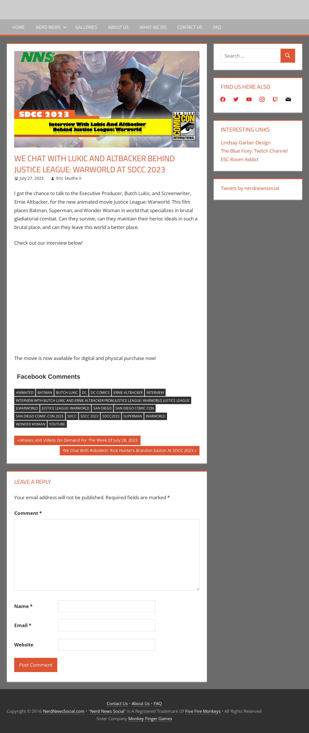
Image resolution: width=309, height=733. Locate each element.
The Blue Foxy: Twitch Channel (254, 151)
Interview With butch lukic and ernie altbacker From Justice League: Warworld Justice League (102, 400)
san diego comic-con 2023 (39, 416)
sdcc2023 (111, 416)
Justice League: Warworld (65, 408)
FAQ (217, 27)
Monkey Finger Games (150, 718)
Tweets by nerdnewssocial (250, 188)
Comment (28, 513)
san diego (102, 408)
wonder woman (30, 424)
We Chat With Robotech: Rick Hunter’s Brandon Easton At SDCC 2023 (128, 451)
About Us (118, 27)
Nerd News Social (107, 711)
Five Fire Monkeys (203, 711)
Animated (25, 392)
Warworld (155, 416)
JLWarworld (27, 408)
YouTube (57, 424)
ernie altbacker (128, 392)
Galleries (86, 27)
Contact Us (189, 27)
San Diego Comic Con (135, 408)
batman (45, 392)
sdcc (72, 416)
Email (22, 625)
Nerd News (51, 27)
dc (84, 392)
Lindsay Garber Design (246, 142)
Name (23, 606)
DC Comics (100, 392)
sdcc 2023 (89, 416)
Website (23, 644)
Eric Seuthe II (68, 178)
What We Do (153, 27)
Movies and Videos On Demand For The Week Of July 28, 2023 (78, 441)
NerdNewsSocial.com (64, 711)
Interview (155, 392)
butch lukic (67, 392)
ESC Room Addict (240, 159)
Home (18, 27)
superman (132, 416)
